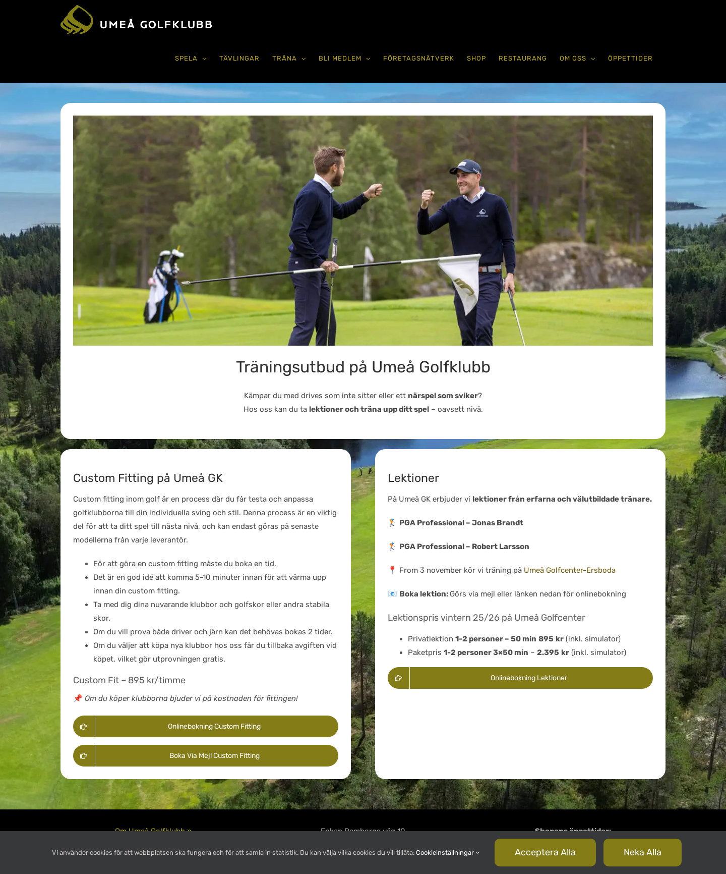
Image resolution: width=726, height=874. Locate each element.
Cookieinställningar (447, 852)
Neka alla (642, 852)
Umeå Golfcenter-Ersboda (570, 570)
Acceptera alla (545, 852)
